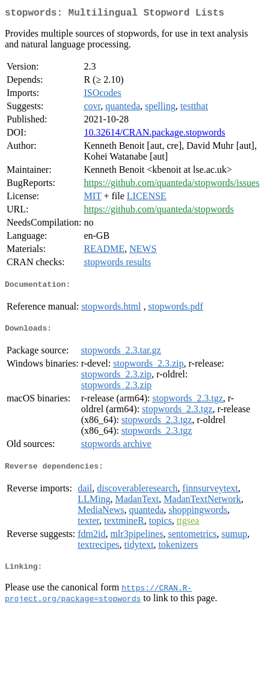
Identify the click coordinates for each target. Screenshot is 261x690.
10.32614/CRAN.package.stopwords (154, 135)
